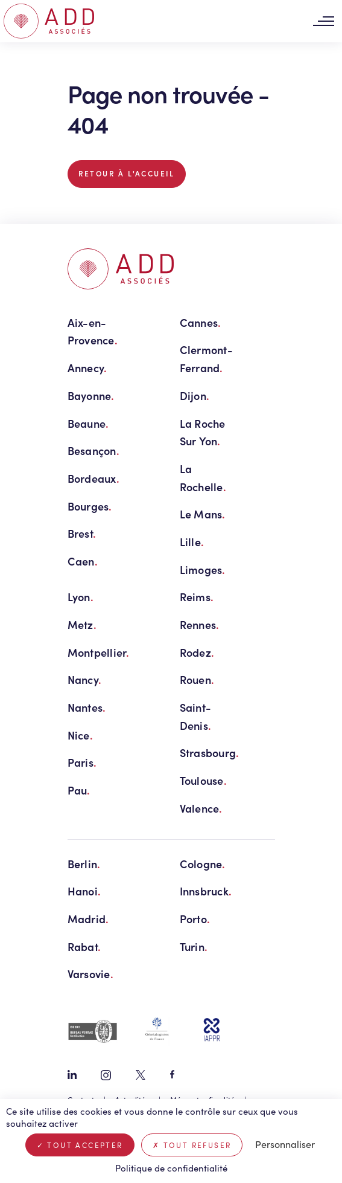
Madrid (88, 918)
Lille (192, 541)
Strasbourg (209, 752)
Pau (79, 790)
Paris (82, 762)
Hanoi (84, 890)
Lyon (80, 596)
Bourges (90, 506)
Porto (195, 918)
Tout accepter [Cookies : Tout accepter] (80, 1145)
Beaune (88, 423)
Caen (83, 561)
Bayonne (91, 395)
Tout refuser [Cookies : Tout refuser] (192, 1145)
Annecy (87, 367)
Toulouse (203, 780)
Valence (201, 808)
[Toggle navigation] (323, 21)
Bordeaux (93, 478)
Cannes (200, 322)
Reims (197, 596)
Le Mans (203, 513)
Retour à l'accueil (126, 173)
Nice (80, 735)
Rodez (197, 652)
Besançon (93, 450)
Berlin (84, 863)
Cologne (203, 863)
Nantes (87, 707)
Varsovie (90, 973)
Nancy (85, 679)
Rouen (197, 679)
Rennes (200, 624)
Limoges (203, 569)
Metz (82, 624)
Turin (194, 946)
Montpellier (99, 652)
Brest (82, 533)
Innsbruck (206, 890)
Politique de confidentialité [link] (171, 1168)
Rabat (84, 946)
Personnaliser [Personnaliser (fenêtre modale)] (285, 1144)
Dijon (195, 395)
